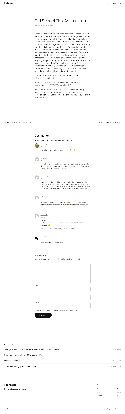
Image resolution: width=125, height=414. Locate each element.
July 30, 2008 (44, 196)
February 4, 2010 (116, 361)
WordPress (118, 409)
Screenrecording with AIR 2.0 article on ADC (23, 355)
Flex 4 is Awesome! (12, 361)
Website (37, 302)
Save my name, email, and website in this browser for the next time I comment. (57, 310)
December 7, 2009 (116, 366)
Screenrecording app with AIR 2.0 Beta (20, 366)
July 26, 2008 (44, 176)
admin (42, 25)
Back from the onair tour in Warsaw (19, 122)
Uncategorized (49, 25)
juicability (43, 146)
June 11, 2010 (117, 355)
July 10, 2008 (44, 144)
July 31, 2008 (44, 237)
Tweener (58, 41)
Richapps (8, 3)
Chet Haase (60, 52)
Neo (42, 239)
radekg (42, 160)
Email (36, 294)
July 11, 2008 (44, 158)
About (108, 3)
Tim (42, 178)
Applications (116, 3)
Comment (38, 263)
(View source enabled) (44, 78)
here (75, 52)
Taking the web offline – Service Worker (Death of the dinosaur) (31, 349)
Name (36, 285)
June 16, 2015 (117, 349)
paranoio (43, 217)
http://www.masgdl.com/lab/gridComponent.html (58, 229)
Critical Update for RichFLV (108, 122)
